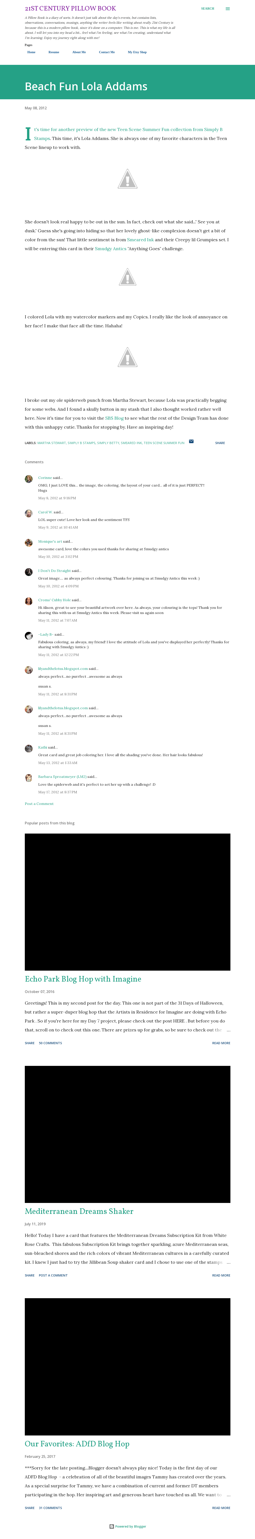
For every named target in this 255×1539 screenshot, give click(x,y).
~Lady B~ (46, 634)
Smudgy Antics (111, 248)
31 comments (50, 1508)
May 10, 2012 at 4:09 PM (58, 586)
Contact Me (104, 52)
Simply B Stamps (81, 443)
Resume (51, 52)
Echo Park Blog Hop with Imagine (83, 979)
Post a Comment (39, 803)
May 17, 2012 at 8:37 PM (57, 792)
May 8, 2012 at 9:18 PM (57, 498)
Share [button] (220, 443)
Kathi (42, 747)
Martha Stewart (51, 443)
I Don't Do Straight (54, 570)
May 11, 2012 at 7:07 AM (57, 620)
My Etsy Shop (134, 52)
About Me (76, 52)
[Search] (207, 8)
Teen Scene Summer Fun (164, 443)
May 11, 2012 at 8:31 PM (57, 694)
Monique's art (50, 541)
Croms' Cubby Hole (54, 600)
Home (29, 52)
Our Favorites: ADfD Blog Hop (77, 1444)
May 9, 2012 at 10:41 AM (58, 527)
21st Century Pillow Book (70, 8)
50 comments (50, 1043)
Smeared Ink (140, 239)
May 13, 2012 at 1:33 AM (57, 762)
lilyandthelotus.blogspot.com (63, 668)
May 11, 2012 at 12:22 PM (58, 654)
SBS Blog (114, 418)
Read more (221, 1043)
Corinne (45, 477)
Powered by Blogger (127, 1526)
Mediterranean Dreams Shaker (79, 1211)
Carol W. (45, 512)
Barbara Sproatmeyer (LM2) (62, 776)
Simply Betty (108, 443)
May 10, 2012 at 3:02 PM (58, 556)
